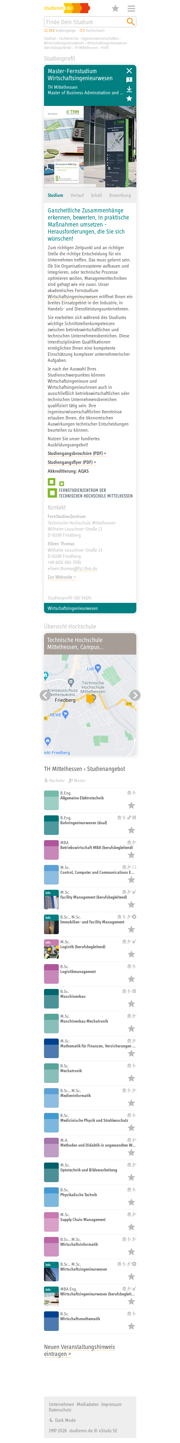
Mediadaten (88, 1404)
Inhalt (96, 195)
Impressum (111, 1404)
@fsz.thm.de (85, 568)
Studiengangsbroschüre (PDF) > (77, 453)
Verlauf (77, 195)
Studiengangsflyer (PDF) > (72, 462)
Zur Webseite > (62, 577)
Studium (55, 195)
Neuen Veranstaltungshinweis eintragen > (79, 1350)
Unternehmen (61, 1404)
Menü (131, 8)
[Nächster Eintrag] (135, 695)
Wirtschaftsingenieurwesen (73, 296)
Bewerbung (120, 195)
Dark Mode (65, 1420)
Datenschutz (60, 1409)
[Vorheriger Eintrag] (45, 695)
